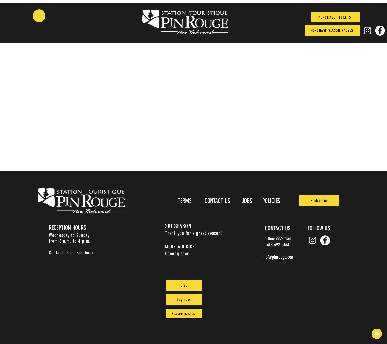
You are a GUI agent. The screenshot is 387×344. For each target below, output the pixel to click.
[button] (39, 15)
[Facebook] (380, 31)
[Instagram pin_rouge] (367, 31)
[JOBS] (247, 201)
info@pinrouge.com (278, 257)
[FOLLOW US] (319, 228)
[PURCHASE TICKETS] (335, 17)
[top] (377, 334)
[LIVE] (184, 285)
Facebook (85, 253)
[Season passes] (184, 313)
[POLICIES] (271, 201)
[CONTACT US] (218, 201)
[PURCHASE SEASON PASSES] (332, 30)
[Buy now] (184, 299)
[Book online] (319, 200)
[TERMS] (185, 201)
